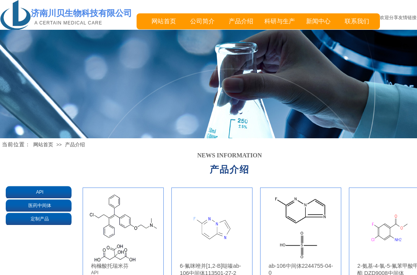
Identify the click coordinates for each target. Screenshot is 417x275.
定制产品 (40, 219)
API (39, 192)
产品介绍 (241, 21)
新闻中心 (318, 21)
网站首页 (163, 21)
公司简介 (202, 21)
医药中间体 (39, 205)
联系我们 (357, 21)
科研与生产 (279, 21)
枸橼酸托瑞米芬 (110, 266)
